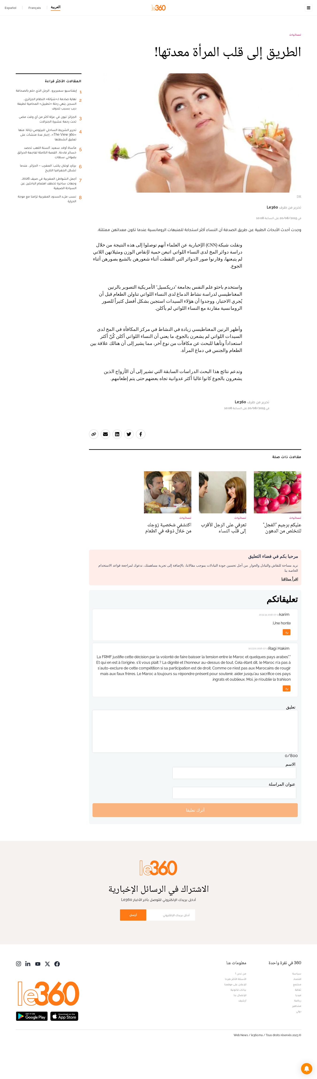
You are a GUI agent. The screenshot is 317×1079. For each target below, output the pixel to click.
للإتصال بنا (240, 1024)
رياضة (297, 1030)
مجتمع (297, 1014)
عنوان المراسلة (282, 813)
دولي (298, 1040)
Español (10, 8)
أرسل (133, 944)
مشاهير (296, 1035)
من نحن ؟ (240, 1003)
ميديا (298, 1024)
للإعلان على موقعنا (235, 1014)
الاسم (290, 793)
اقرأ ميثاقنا (289, 608)
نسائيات (295, 64)
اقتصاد (297, 1008)
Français (34, 8)
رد (286, 661)
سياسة (296, 1003)
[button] (306, 1068)
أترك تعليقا (195, 839)
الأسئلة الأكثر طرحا (235, 1008)
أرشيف (242, 1030)
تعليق (290, 736)
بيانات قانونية (238, 1019)
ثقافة (298, 1019)
